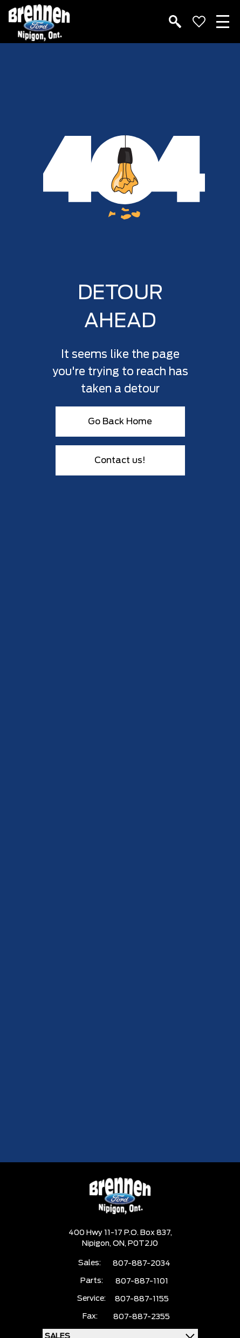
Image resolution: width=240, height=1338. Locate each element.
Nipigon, (97, 1243)
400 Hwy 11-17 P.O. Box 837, (120, 1233)
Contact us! (120, 460)
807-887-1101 (141, 1281)
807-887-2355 (141, 1317)
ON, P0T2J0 (135, 1243)
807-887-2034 (141, 1263)
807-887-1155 (142, 1299)
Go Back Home (120, 421)
